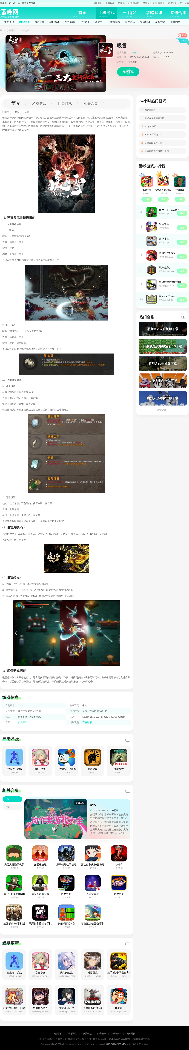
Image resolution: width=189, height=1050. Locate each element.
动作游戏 (24, 22)
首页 (80, 14)
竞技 (17, 112)
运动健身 (184, 3)
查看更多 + (163, 409)
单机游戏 (54, 22)
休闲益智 (39, 22)
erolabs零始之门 (153, 134)
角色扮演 (9, 22)
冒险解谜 (145, 22)
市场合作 (116, 1033)
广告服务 (101, 1033)
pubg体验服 (150, 126)
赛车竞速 (160, 22)
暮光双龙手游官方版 (154, 118)
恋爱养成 (130, 22)
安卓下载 (128, 71)
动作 (6, 112)
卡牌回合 (97, 3)
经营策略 (115, 22)
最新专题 (147, 3)
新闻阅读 (159, 3)
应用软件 (130, 14)
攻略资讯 (154, 14)
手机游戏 (106, 14)
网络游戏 (70, 22)
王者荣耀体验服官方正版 (157, 151)
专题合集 (178, 14)
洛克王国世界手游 (153, 142)
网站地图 (131, 1033)
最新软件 (110, 3)
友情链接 (87, 1033)
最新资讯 (134, 3)
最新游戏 (122, 3)
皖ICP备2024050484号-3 (118, 1044)
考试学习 (172, 3)
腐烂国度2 (150, 110)
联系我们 (72, 1033)
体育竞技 (100, 22)
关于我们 (58, 1033)
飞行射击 (85, 22)
